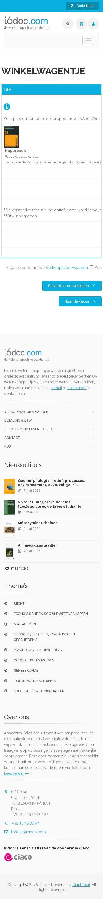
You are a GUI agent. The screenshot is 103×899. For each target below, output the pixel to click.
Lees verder (16, 773)
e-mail (56, 388)
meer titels (16, 568)
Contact (12, 438)
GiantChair (81, 885)
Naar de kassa (81, 301)
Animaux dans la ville (36, 545)
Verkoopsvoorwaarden (67, 267)
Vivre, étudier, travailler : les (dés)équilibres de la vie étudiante (50, 504)
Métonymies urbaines (37, 523)
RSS (7, 446)
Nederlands (82, 6)
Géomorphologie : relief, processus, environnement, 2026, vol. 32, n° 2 (51, 483)
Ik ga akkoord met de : (54, 267)
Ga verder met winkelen (72, 285)
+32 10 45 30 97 (21, 823)
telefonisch (77, 388)
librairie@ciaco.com (25, 832)
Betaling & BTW (18, 420)
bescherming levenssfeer (28, 429)
